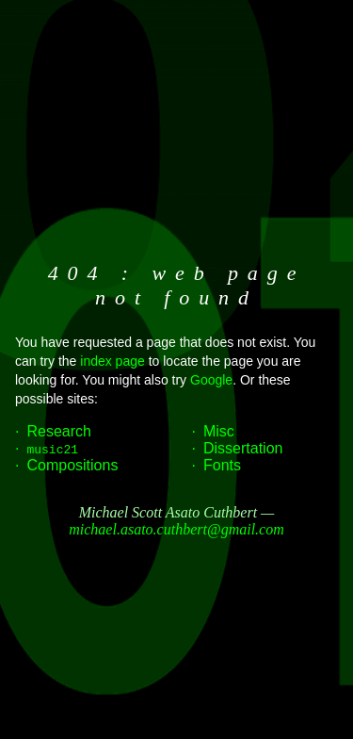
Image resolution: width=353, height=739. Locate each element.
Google (211, 379)
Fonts (222, 465)
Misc (218, 431)
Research (58, 431)
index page (112, 361)
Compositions (72, 465)
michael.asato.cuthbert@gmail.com (176, 529)
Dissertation (242, 448)
